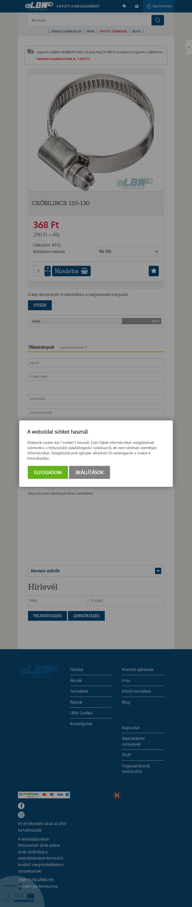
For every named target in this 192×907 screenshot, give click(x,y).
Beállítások (90, 472)
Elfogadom (48, 472)
